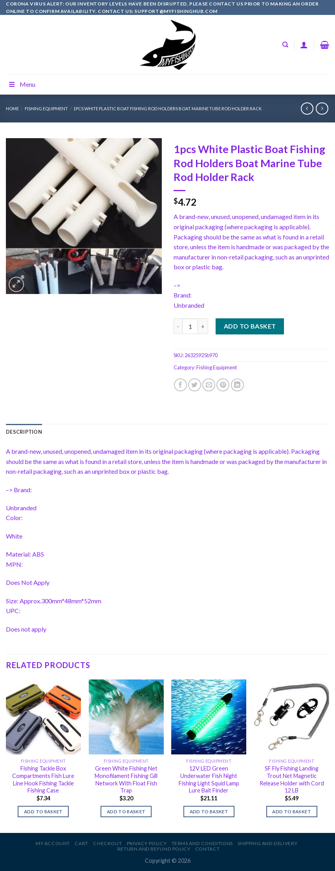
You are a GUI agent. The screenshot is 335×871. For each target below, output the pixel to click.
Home (12, 108)
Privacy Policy (147, 843)
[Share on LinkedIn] (237, 384)
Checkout (107, 843)
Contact (207, 849)
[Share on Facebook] (180, 384)
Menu (21, 84)
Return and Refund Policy (153, 849)
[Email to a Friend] (208, 384)
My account (53, 843)
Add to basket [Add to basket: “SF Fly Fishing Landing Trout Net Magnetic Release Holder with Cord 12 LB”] (291, 811)
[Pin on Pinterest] (222, 384)
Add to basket (250, 326)
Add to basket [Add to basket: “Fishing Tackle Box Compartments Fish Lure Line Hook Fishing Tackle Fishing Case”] (43, 811)
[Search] (285, 44)
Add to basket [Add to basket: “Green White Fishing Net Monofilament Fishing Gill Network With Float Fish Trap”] (126, 811)
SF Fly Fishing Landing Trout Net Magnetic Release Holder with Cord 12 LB (292, 779)
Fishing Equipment (46, 108)
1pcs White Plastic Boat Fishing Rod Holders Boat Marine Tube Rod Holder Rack (167, 108)
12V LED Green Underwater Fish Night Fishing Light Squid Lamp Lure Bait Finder (209, 779)
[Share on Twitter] (194, 384)
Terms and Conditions (202, 843)
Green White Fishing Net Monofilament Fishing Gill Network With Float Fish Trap (126, 779)
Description (24, 432)
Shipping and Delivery (267, 843)
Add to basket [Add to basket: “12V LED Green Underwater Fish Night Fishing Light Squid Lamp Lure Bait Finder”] (209, 811)
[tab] (24, 432)
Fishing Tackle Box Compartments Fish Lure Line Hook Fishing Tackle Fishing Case (43, 779)
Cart (81, 843)
